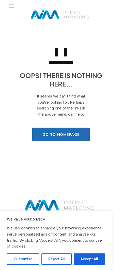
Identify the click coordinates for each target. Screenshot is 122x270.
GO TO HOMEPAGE (61, 134)
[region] (56, 240)
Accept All (89, 259)
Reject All (56, 259)
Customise (23, 259)
